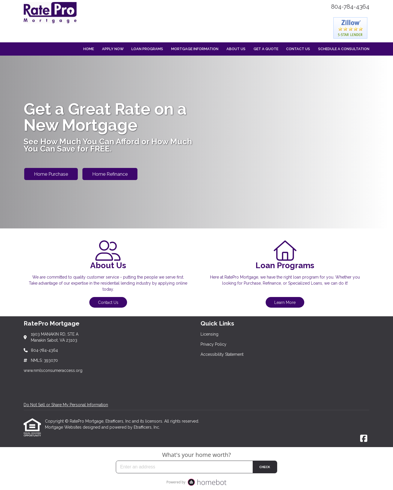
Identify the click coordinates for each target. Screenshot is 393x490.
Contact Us (298, 49)
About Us (235, 49)
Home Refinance (110, 174)
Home (88, 49)
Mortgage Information (194, 49)
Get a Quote (266, 49)
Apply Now (113, 49)
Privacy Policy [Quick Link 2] (213, 344)
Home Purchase (51, 174)
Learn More (285, 302)
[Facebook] (363, 438)
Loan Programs (147, 49)
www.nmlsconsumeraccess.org (53, 370)
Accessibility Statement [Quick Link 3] (222, 354)
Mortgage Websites (64, 427)
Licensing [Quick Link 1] (209, 334)
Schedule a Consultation (343, 49)
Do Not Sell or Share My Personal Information (66, 404)
